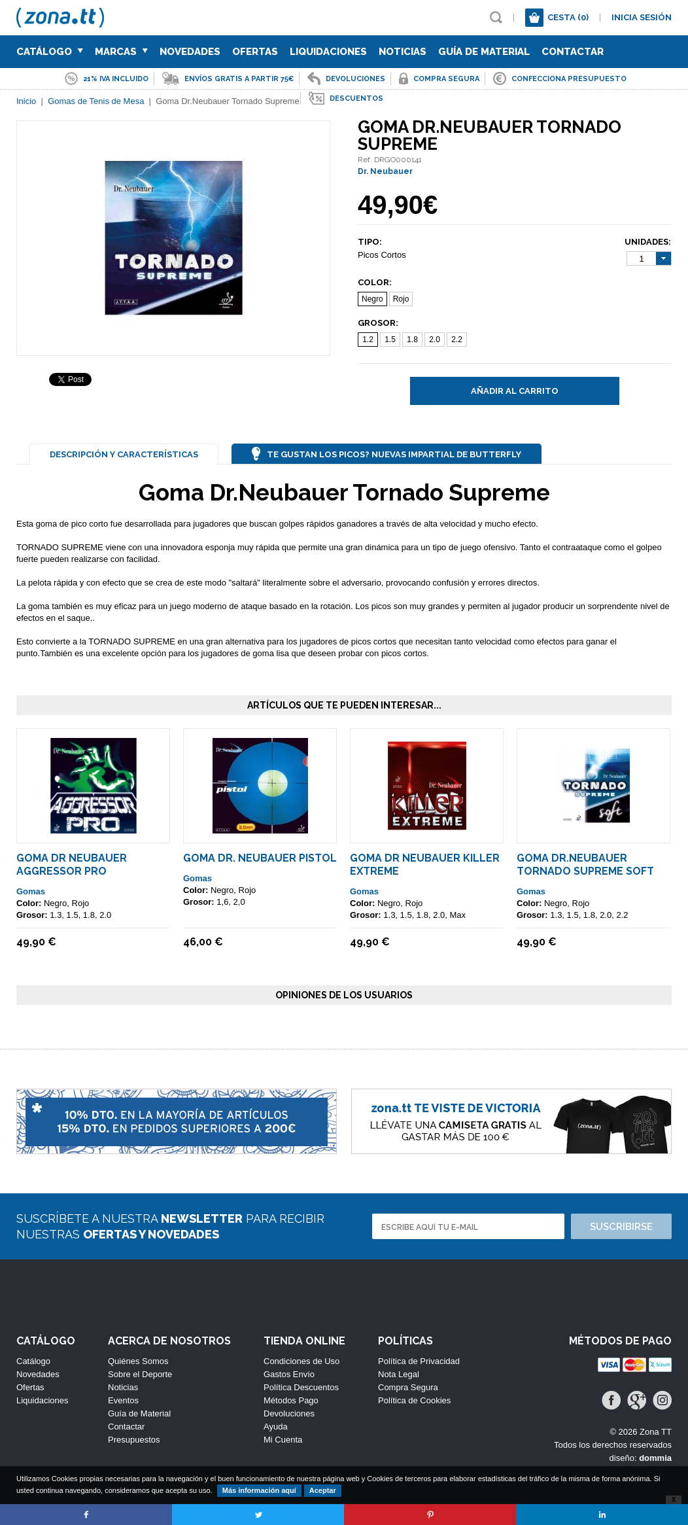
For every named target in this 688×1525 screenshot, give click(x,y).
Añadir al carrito (515, 391)
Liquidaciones (328, 52)
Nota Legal (398, 1374)
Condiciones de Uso (301, 1361)
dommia (655, 1458)
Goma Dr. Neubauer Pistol (260, 858)
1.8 (412, 339)
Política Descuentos (301, 1387)
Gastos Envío (289, 1374)
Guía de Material (484, 52)
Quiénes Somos (138, 1361)
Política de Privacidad (419, 1361)
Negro (372, 299)
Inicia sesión (641, 17)
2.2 (456, 339)
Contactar (573, 52)
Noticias (402, 52)
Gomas (30, 891)
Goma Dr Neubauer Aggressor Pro (71, 864)
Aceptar (322, 1490)
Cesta (568, 17)
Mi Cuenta (283, 1440)
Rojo (401, 299)
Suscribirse (621, 1227)
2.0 (434, 339)
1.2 (367, 339)
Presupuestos (134, 1440)
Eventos (123, 1400)
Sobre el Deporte (140, 1374)
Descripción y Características (124, 454)
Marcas (121, 52)
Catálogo (49, 52)
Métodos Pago (291, 1400)
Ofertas (255, 52)
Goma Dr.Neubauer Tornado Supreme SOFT (585, 864)
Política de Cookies (414, 1400)
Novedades (190, 52)
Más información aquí (259, 1490)
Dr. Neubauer (385, 171)
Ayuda (276, 1426)
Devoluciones (289, 1413)
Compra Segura (408, 1387)
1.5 (390, 339)
